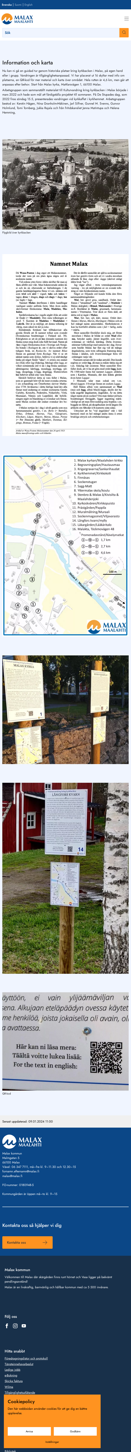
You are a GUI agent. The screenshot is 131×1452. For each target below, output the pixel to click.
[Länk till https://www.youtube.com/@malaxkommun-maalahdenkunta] (24, 1325)
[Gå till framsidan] (17, 18)
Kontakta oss (16, 1242)
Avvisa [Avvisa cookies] (29, 1431)
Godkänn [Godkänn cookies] (75, 1431)
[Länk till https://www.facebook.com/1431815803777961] (7, 1325)
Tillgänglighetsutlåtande (20, 1392)
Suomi (18, 5)
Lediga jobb (12, 1369)
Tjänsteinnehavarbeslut (19, 1364)
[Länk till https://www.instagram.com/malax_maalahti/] (15, 1325)
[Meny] (126, 18)
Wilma (9, 1386)
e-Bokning (11, 1375)
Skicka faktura (14, 1381)
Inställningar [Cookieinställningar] (52, 1442)
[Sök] (65, 32)
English (29, 5)
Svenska (7, 5)
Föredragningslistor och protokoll (26, 1358)
